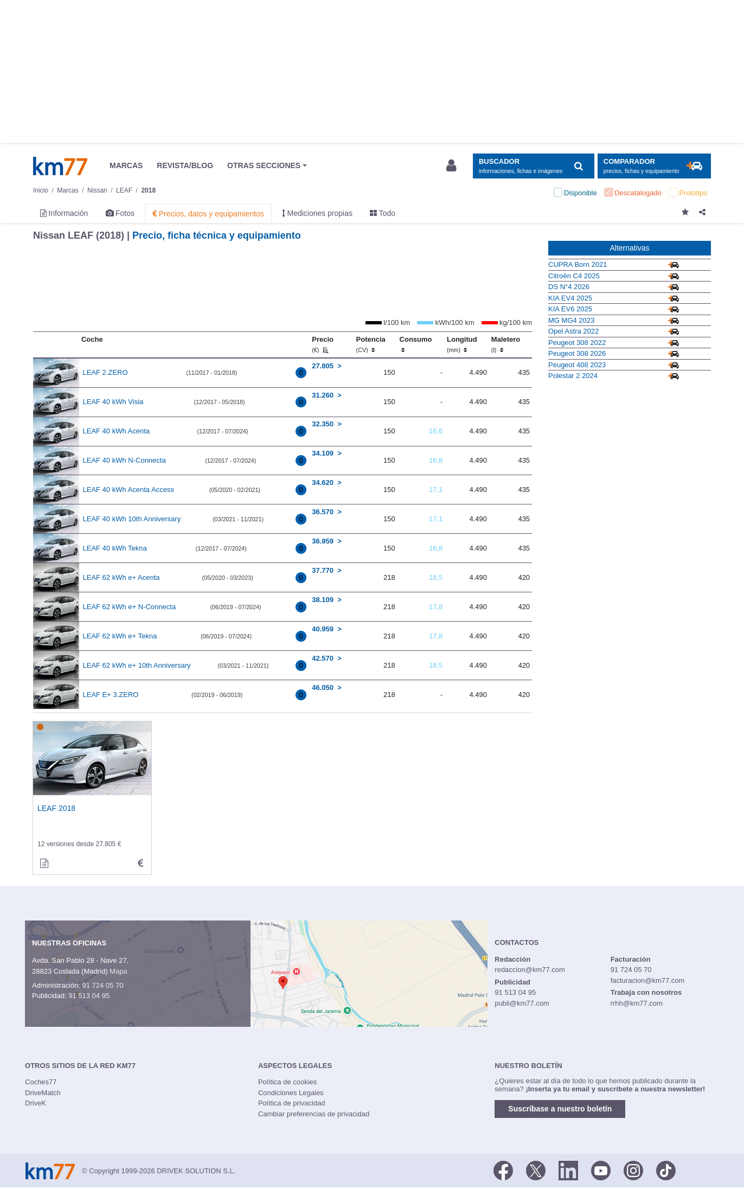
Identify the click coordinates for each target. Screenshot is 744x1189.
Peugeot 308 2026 (577, 353)
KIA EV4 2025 (570, 298)
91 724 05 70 (102, 985)
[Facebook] (503, 1170)
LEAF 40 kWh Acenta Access (128, 489)
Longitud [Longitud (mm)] (462, 344)
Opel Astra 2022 (573, 331)
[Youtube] (601, 1170)
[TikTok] (666, 1170)
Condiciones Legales (291, 1093)
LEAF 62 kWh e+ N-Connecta (129, 607)
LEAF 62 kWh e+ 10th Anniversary (137, 665)
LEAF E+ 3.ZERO (111, 695)
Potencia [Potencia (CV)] (371, 344)
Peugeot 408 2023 (577, 365)
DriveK (35, 1103)
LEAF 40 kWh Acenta (116, 431)
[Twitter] (536, 1170)
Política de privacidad (291, 1103)
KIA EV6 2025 (570, 309)
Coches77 (41, 1082)
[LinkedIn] (568, 1170)
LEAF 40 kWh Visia (113, 402)
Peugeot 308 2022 (577, 342)
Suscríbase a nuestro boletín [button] (560, 1108)
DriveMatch (43, 1093)
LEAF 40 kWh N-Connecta (124, 460)
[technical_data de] (140, 863)
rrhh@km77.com (637, 1003)
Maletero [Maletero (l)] (505, 344)
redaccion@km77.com (530, 970)
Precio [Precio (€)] (322, 344)
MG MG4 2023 (571, 320)
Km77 (60, 166)
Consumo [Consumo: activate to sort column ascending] (416, 344)
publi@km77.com (522, 1003)
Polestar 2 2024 (573, 376)
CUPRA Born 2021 (577, 264)
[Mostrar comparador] (654, 166)
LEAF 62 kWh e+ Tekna (120, 636)
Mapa (118, 971)
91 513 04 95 (89, 996)
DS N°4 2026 (568, 287)
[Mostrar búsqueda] (533, 166)
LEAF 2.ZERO (105, 372)
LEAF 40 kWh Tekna (115, 548)
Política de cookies (287, 1082)
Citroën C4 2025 (574, 276)
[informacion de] (43, 863)
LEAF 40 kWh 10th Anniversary (132, 519)
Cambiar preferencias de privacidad (313, 1114)
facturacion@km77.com (648, 980)
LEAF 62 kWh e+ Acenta (121, 577)
